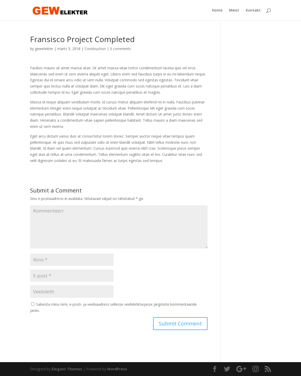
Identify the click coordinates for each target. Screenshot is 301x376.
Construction (95, 48)
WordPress (117, 369)
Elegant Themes (67, 369)
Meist (234, 10)
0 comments (120, 48)
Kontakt (253, 10)
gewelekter (44, 48)
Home (217, 10)
